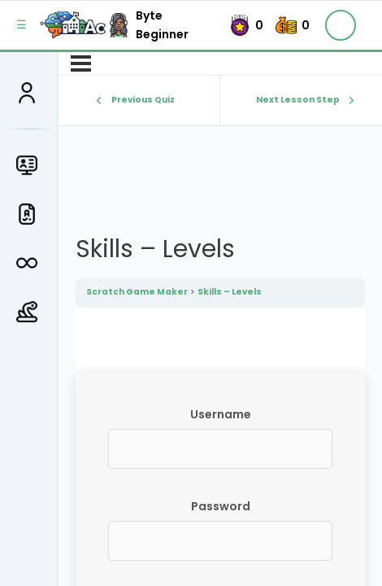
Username (220, 414)
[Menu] (81, 63)
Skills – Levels (230, 292)
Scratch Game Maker (137, 292)
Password (220, 506)
